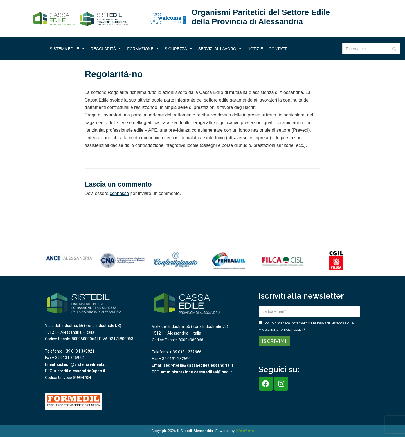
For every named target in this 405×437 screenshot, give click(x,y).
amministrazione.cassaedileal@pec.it (196, 372)
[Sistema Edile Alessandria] (81, 19)
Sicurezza (179, 48)
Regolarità (106, 48)
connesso (119, 193)
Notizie (255, 48)
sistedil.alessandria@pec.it (79, 371)
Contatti (278, 48)
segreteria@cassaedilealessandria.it (198, 365)
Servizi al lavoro (220, 48)
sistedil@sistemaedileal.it (81, 364)
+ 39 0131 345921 (78, 351)
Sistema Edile (67, 48)
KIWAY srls (245, 431)
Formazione (143, 48)
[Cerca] (394, 48)
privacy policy (292, 329)
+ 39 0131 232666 (185, 352)
